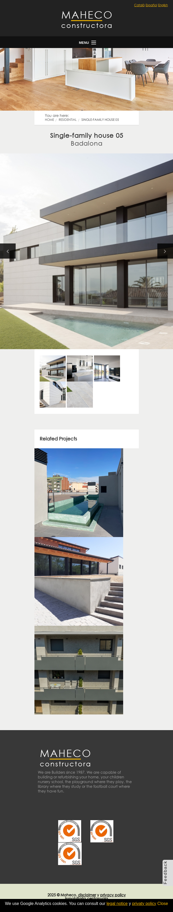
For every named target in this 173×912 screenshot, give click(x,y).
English (163, 5)
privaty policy (144, 903)
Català (139, 5)
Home (49, 120)
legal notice (117, 903)
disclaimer (87, 895)
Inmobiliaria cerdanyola (86, 898)
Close (162, 903)
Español (151, 5)
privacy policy (113, 895)
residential (68, 120)
